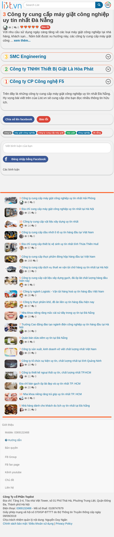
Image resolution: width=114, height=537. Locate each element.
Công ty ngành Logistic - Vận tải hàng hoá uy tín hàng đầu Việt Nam (61, 291)
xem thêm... (22, 40)
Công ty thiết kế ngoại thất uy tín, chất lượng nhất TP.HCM (55, 372)
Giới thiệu (8, 424)
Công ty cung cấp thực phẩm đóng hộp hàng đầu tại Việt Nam (57, 256)
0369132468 (23, 508)
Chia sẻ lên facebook (18, 119)
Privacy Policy (64, 523)
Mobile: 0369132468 (17, 432)
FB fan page (12, 464)
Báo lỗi (45, 27)
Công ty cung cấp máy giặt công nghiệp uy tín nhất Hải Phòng (57, 198)
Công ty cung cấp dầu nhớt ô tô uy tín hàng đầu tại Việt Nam (56, 232)
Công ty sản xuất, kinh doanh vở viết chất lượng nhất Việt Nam (57, 349)
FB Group (11, 456)
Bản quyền (11, 447)
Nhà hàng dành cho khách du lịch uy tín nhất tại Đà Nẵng (54, 405)
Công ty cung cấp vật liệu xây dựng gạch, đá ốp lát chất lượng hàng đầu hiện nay (63, 279)
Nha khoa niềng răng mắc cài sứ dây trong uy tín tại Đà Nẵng (56, 312)
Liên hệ (9, 487)
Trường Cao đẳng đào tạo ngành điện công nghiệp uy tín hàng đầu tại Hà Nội (64, 326)
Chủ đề (9, 479)
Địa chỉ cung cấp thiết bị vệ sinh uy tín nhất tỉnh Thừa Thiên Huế (59, 244)
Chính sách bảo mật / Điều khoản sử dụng (28, 523)
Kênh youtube (13, 472)
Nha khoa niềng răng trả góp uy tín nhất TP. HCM (50, 394)
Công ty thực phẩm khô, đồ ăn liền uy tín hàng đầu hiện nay (56, 302)
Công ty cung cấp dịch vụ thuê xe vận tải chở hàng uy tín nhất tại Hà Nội (63, 267)
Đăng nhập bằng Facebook (24, 159)
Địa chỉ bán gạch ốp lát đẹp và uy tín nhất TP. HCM (50, 383)
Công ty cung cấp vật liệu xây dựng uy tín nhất (48, 221)
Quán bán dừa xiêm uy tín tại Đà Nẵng (43, 337)
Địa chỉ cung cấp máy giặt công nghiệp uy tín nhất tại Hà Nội (56, 208)
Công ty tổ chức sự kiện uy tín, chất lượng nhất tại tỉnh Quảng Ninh (60, 360)
